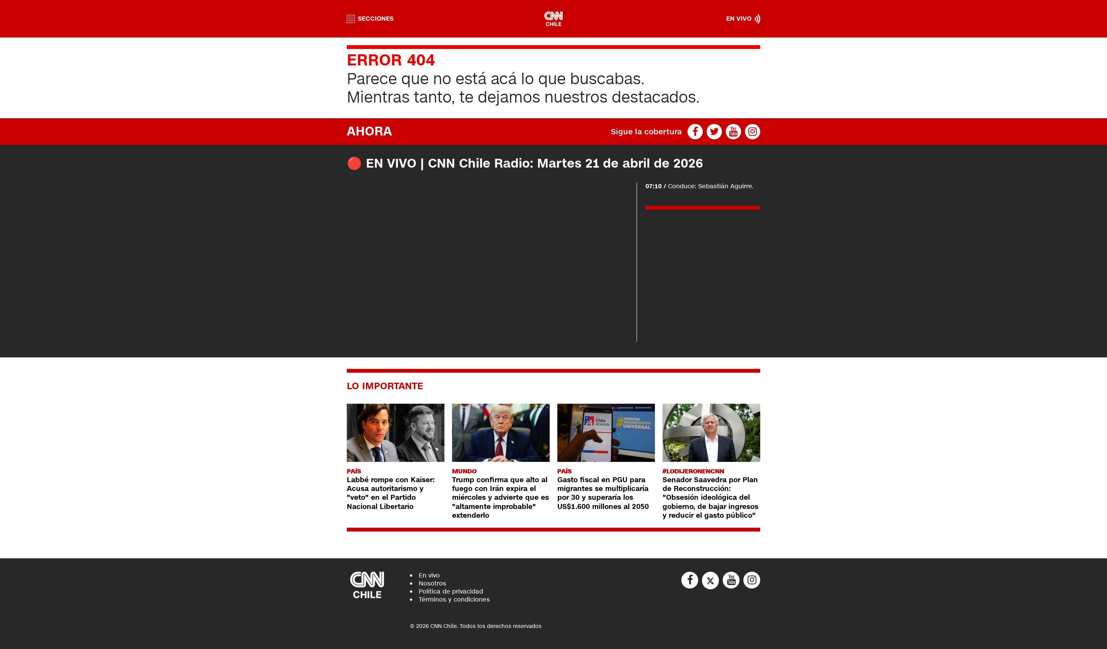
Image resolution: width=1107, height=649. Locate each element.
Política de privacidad (451, 591)
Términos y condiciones (454, 599)
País (354, 471)
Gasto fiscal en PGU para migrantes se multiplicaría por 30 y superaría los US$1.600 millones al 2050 (603, 493)
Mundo (464, 471)
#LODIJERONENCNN (693, 471)
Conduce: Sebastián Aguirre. (699, 186)
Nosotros (432, 583)
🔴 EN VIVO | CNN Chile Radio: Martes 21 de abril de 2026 (525, 163)
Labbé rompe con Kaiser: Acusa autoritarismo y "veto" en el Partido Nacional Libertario (390, 493)
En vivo (429, 575)
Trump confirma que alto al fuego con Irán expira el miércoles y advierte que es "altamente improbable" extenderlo (500, 498)
